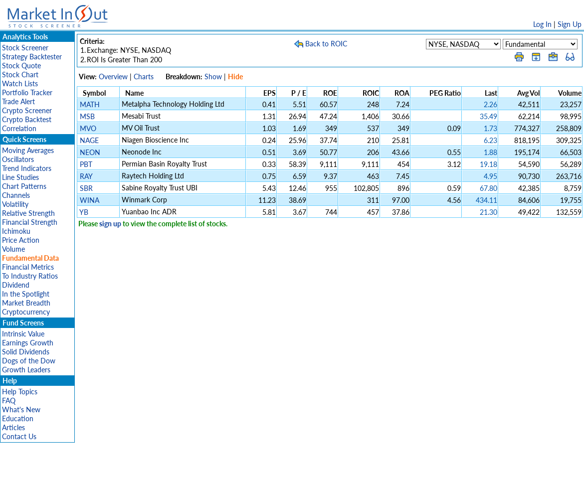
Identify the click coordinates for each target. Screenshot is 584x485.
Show (213, 76)
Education (17, 418)
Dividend (15, 285)
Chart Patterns (24, 186)
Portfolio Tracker (27, 92)
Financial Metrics (28, 267)
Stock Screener (25, 47)
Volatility (15, 204)
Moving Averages (28, 150)
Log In (542, 24)
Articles (13, 427)
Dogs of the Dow (28, 360)
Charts (144, 76)
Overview (113, 76)
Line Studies (20, 177)
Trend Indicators (26, 168)
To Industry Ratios (30, 276)
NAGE (89, 140)
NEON (90, 152)
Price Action (20, 240)
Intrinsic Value (23, 333)
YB (83, 212)
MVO (88, 128)
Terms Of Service (275, 472)
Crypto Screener (27, 110)
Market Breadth (26, 303)
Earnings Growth (27, 342)
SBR (86, 188)
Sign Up (570, 24)
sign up (110, 223)
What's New (21, 409)
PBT (86, 164)
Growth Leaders (26, 369)
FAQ (8, 400)
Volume (13, 249)
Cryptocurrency (26, 312)
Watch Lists (20, 83)
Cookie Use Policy (334, 472)
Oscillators (18, 159)
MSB (87, 116)
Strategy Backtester (32, 56)
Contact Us (19, 436)
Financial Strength (29, 222)
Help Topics (19, 391)
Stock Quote (21, 65)
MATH (90, 104)
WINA (89, 200)
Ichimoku (16, 231)
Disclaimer (178, 472)
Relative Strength (28, 213)
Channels (16, 195)
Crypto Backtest (26, 119)
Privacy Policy (221, 472)
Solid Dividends (25, 351)
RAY (86, 176)
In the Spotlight (25, 294)
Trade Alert (18, 101)
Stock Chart (20, 74)
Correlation (19, 128)
